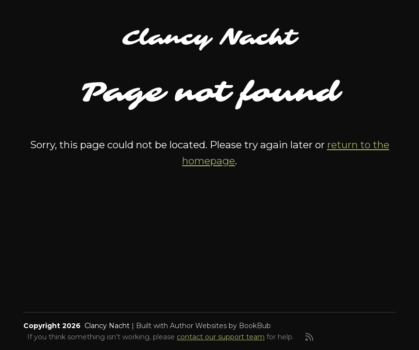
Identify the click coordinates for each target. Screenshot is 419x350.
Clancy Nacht (209, 37)
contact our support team (221, 336)
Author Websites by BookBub (220, 325)
